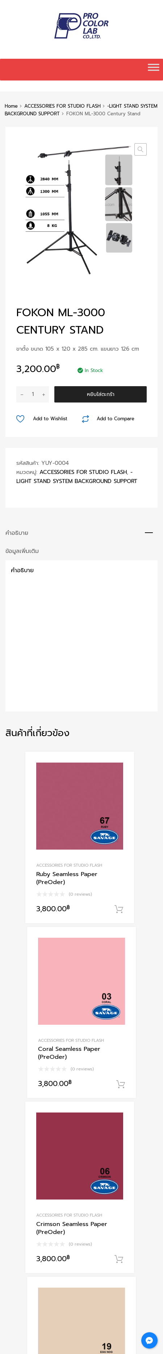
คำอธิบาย (16, 532)
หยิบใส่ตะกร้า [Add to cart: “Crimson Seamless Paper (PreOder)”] (118, 1259)
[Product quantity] (32, 394)
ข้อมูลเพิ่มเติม (22, 551)
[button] (140, 149)
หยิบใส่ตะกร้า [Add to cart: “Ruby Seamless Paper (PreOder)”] (118, 909)
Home (11, 106)
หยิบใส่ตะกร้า (100, 394)
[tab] (81, 533)
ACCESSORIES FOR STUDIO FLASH (62, 106)
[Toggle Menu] (153, 69)
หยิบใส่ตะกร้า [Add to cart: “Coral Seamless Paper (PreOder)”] (120, 1084)
